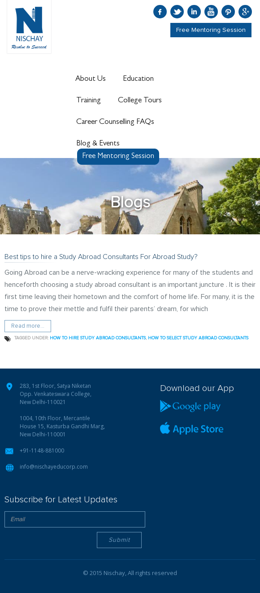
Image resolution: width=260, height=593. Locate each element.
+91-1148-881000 (42, 450)
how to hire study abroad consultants (98, 338)
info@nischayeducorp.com (54, 466)
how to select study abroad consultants (198, 338)
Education (138, 79)
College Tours (140, 100)
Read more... (27, 326)
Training (88, 100)
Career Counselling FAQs (115, 122)
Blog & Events (98, 143)
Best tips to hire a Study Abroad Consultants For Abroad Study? (101, 256)
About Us (90, 79)
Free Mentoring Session (211, 30)
